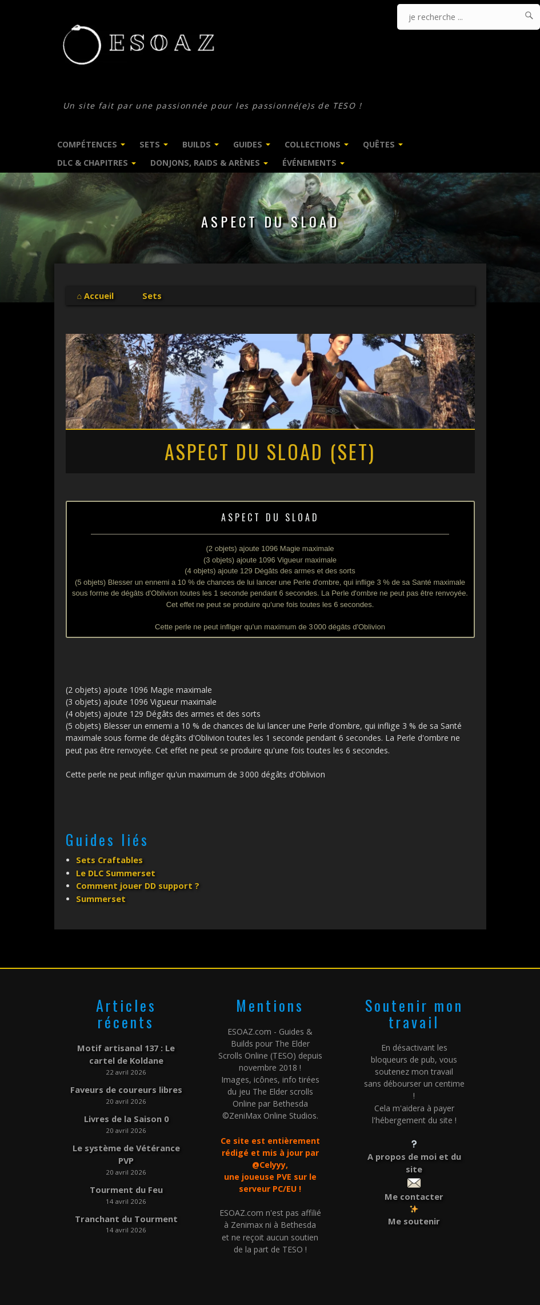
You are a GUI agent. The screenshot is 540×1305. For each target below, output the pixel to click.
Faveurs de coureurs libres (126, 1084)
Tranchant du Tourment (126, 1209)
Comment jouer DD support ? (135, 882)
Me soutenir (414, 1215)
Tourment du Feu (126, 1180)
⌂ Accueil (95, 295)
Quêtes (379, 144)
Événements (309, 162)
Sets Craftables (108, 858)
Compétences (87, 144)
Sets (149, 144)
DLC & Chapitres (92, 162)
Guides (247, 144)
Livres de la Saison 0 (126, 1112)
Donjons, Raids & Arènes (205, 162)
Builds (196, 144)
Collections (313, 144)
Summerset (100, 894)
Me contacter (414, 1190)
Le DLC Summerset (115, 870)
